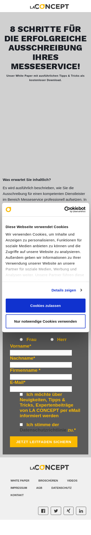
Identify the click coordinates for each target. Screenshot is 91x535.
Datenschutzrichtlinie (43, 445)
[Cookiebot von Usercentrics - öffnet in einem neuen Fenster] (64, 210)
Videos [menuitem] (72, 496)
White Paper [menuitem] (20, 496)
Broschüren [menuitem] (48, 496)
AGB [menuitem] (39, 503)
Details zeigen (63, 290)
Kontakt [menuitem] (17, 510)
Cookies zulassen (45, 305)
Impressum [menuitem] (19, 503)
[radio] (35, 355)
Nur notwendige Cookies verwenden (45, 321)
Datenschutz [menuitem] (61, 503)
